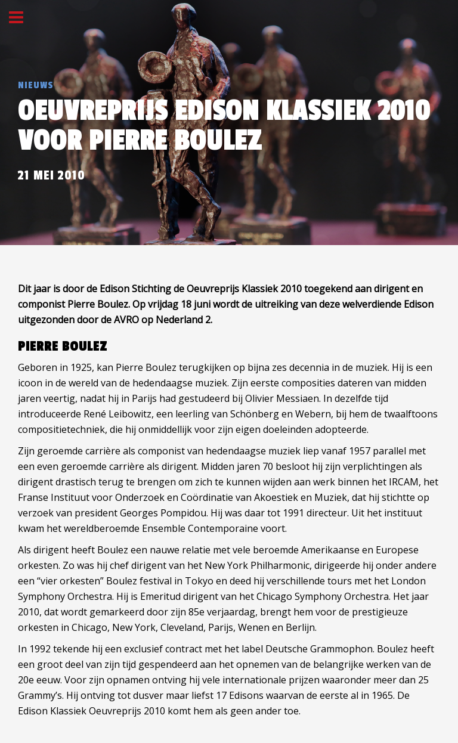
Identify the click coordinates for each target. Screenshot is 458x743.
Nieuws (36, 85)
